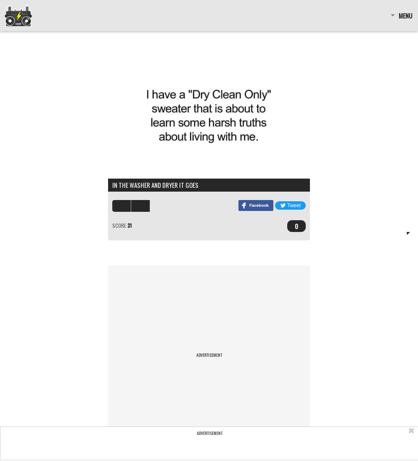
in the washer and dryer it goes (155, 185)
